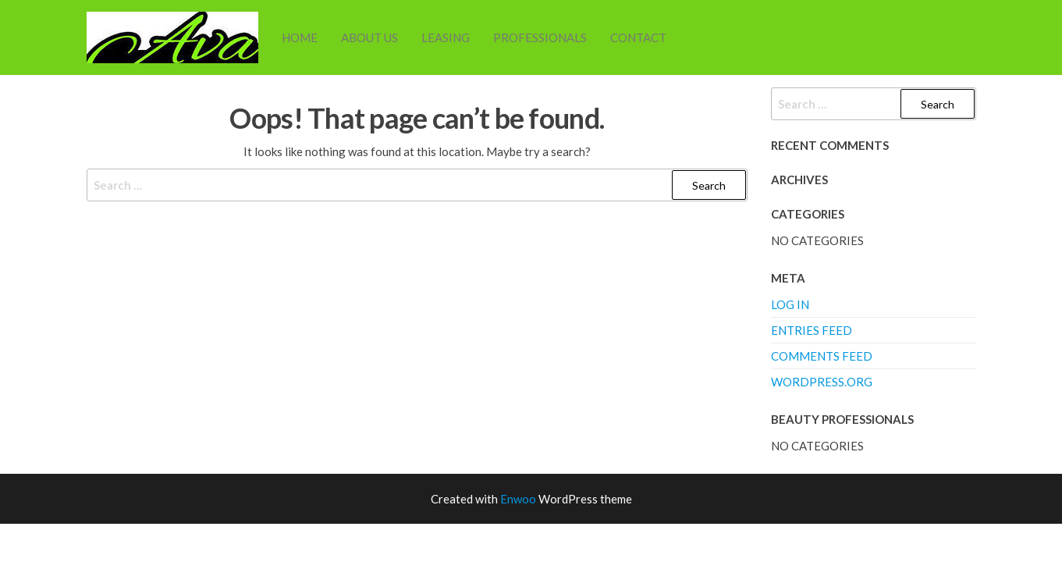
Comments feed (821, 356)
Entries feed (811, 330)
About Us (369, 37)
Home (300, 37)
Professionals (540, 37)
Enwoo (518, 499)
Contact (638, 37)
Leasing (445, 37)
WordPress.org (821, 382)
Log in (790, 304)
